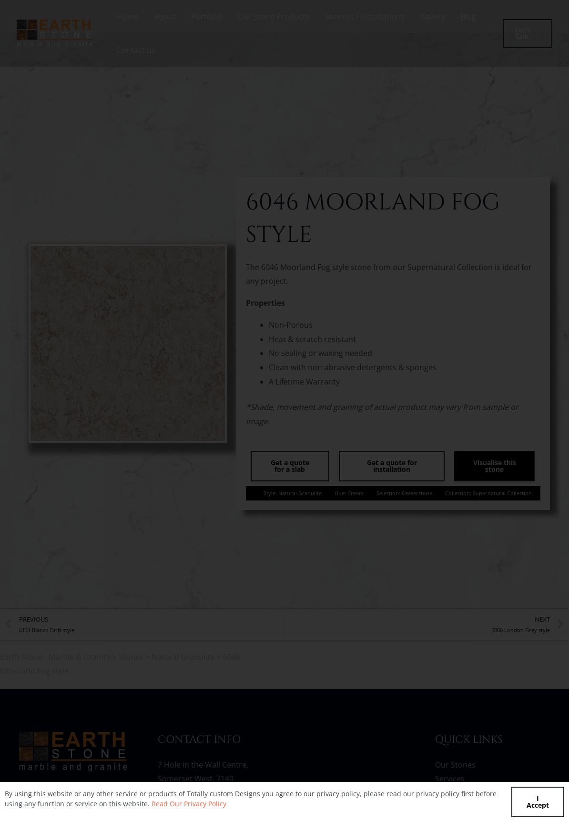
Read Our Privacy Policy (189, 803)
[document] (284, 411)
